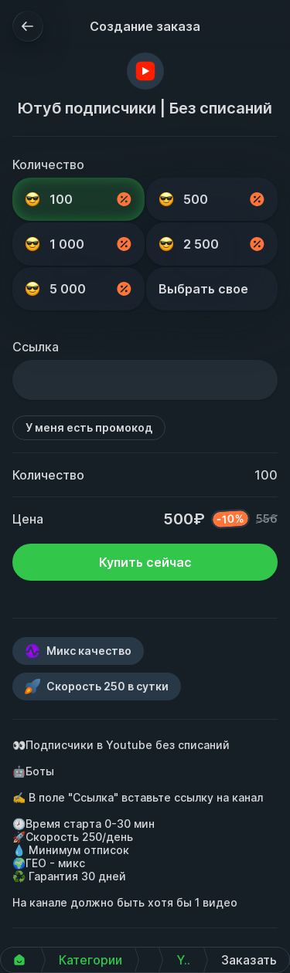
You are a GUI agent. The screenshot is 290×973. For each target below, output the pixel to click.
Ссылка (35, 346)
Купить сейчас (145, 562)
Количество (48, 164)
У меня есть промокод (89, 427)
